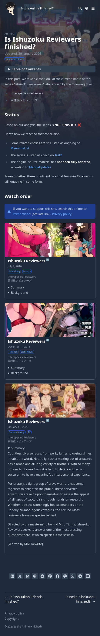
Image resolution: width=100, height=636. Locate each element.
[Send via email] (65, 576)
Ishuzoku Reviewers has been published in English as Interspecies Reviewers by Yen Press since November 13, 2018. (18, 292)
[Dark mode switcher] (86, 8)
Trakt (58, 155)
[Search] (80, 8)
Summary (18, 287)
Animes (9, 33)
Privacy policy (62, 214)
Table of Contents (26, 69)
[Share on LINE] (88, 576)
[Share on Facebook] (58, 576)
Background (19, 293)
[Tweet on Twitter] (20, 576)
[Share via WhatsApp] (73, 576)
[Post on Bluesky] (27, 576)
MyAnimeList (20, 148)
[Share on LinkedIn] (12, 576)
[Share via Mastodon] (35, 576)
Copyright (12, 619)
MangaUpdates (40, 167)
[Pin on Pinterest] (50, 576)
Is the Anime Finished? (37, 8)
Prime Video (21, 214)
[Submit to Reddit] (42, 576)
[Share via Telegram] (80, 576)
